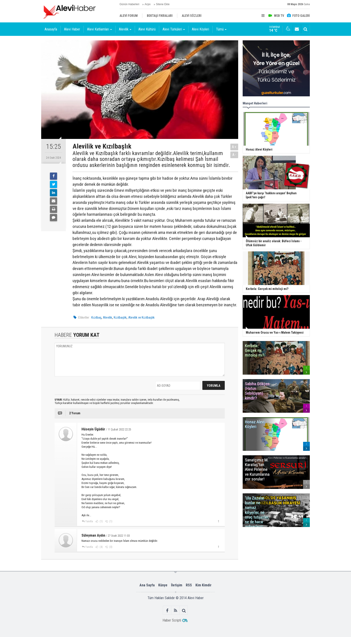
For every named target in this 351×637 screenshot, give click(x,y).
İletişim (176, 585)
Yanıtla (89, 521)
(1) (101, 521)
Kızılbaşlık (120, 317)
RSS (189, 585)
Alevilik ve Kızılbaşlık (141, 317)
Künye (162, 585)
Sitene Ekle (163, 4)
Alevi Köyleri (200, 29)
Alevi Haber (72, 29)
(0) (110, 546)
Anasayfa (51, 29)
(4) (101, 546)
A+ (234, 147)
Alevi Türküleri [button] (174, 29)
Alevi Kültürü (147, 29)
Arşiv (148, 4)
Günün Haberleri (129, 4)
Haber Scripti (172, 620)
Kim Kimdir (203, 585)
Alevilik (107, 317)
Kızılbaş (96, 317)
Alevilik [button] (125, 29)
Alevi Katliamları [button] (99, 29)
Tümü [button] (221, 29)
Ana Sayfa (147, 585)
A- (234, 155)
